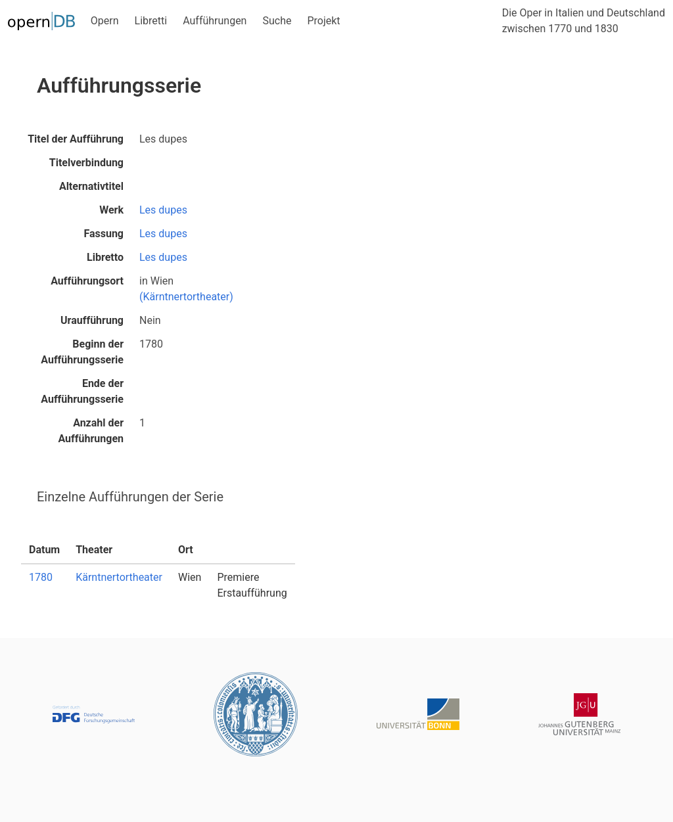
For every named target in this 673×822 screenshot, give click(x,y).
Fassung (103, 233)
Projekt (323, 20)
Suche (276, 20)
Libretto (105, 257)
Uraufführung (92, 320)
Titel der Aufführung (76, 139)
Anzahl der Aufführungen (91, 431)
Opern (105, 20)
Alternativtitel (91, 186)
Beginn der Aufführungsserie (82, 352)
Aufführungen (214, 20)
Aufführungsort (87, 281)
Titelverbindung (86, 162)
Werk (111, 210)
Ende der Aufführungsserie (82, 391)
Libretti (151, 20)
